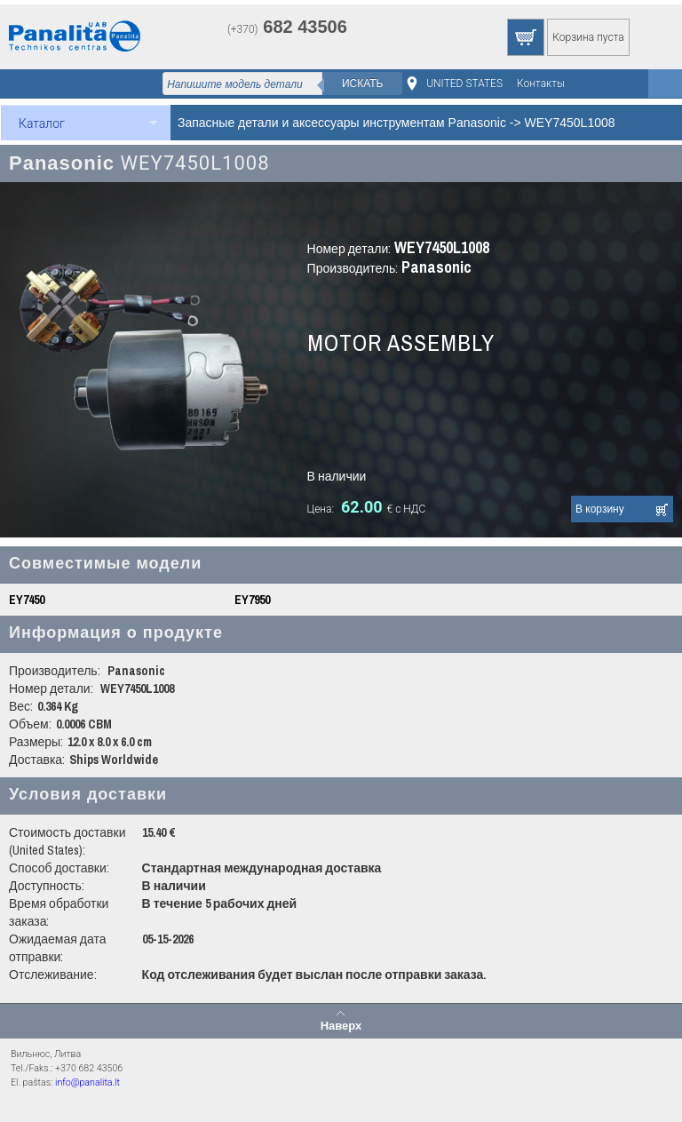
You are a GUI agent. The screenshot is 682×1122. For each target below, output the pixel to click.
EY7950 (252, 600)
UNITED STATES (464, 83)
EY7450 (26, 600)
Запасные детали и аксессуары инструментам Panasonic (342, 122)
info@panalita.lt (87, 1082)
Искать (363, 83)
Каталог (42, 123)
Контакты (541, 83)
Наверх (341, 1025)
